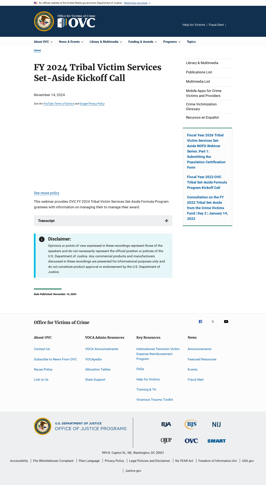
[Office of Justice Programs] (44, 21)
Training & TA (146, 389)
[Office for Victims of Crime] (191, 444)
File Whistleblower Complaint (53, 461)
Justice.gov (133, 471)
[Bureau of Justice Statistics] (191, 430)
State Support (95, 379)
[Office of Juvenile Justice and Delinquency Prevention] (166, 444)
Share (232, 27)
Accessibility (19, 461)
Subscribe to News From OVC (55, 359)
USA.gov (248, 461)
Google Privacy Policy (92, 103)
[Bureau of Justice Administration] (166, 427)
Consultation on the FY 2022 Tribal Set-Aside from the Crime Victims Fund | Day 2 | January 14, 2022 (207, 208)
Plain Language (89, 461)
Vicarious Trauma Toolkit (154, 400)
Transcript (46, 221)
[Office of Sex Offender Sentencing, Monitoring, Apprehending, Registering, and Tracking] (217, 443)
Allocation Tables (97, 369)
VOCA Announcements (101, 349)
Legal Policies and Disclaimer (149, 461)
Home (37, 50)
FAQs (140, 369)
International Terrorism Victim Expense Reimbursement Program (158, 354)
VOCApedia (93, 359)
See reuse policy (46, 193)
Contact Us (42, 349)
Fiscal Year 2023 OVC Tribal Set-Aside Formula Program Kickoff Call (207, 182)
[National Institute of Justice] (216, 427)
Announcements (199, 349)
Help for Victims (194, 25)
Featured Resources (202, 359)
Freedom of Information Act (217, 461)
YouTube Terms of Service (58, 103)
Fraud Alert (216, 25)
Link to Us (41, 379)
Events (192, 369)
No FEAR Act (184, 461)
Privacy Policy (114, 461)
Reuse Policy (43, 369)
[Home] (78, 21)
